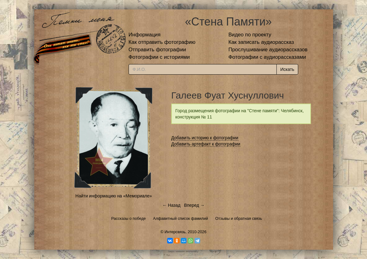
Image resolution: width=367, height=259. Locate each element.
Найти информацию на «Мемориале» (113, 195)
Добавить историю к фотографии (204, 137)
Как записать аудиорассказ (261, 42)
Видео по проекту (249, 35)
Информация (145, 35)
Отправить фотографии (157, 50)
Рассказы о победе (128, 218)
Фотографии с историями (159, 57)
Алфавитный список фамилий (180, 218)
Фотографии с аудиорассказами (267, 57)
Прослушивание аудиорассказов (268, 50)
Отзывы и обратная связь (238, 218)
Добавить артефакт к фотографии (205, 143)
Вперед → (194, 205)
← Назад (171, 205)
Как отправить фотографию (162, 42)
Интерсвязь (175, 232)
